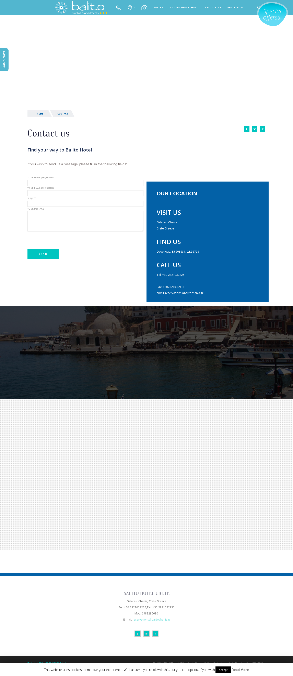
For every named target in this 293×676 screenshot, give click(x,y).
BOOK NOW (235, 7)
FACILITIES (213, 7)
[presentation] (58, 241)
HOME (40, 113)
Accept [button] (223, 670)
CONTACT (62, 113)
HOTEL (159, 7)
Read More (240, 669)
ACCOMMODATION (183, 7)
